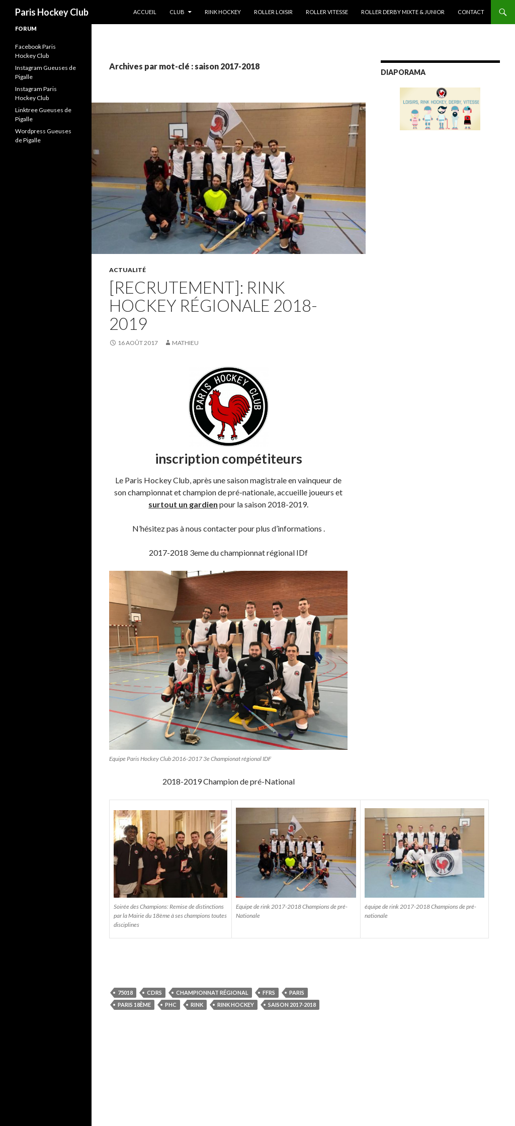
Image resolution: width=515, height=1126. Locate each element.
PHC (171, 1004)
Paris (296, 992)
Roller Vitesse (327, 12)
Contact (471, 12)
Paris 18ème (134, 1004)
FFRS (269, 992)
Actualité (127, 270)
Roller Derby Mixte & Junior (403, 12)
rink (197, 1004)
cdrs (154, 992)
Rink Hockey (223, 12)
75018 (125, 992)
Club (177, 12)
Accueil (144, 12)
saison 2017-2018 (292, 1004)
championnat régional (212, 992)
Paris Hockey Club (52, 12)
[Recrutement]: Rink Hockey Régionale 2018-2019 (213, 305)
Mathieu (185, 343)
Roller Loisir (273, 12)
